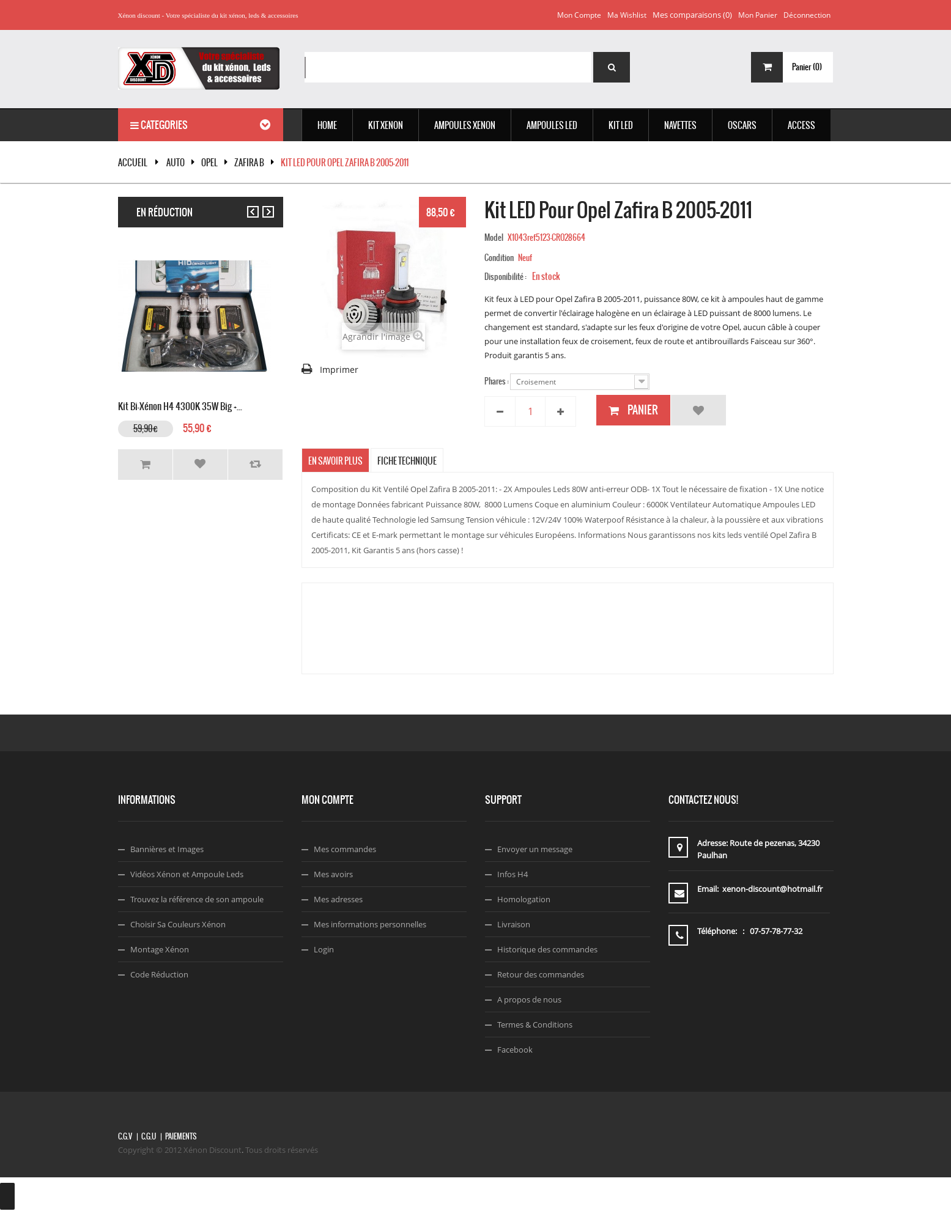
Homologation (523, 899)
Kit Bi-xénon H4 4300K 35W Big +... (180, 405)
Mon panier (757, 15)
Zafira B (249, 162)
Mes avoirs (333, 874)
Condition (499, 257)
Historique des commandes (547, 949)
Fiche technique (407, 461)
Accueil (132, 162)
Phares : (497, 381)
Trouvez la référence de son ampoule (197, 899)
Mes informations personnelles (370, 924)
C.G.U (148, 1136)
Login (324, 949)
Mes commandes (345, 849)
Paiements (180, 1136)
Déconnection (807, 15)
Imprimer (339, 369)
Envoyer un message (534, 849)
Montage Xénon (159, 949)
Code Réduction (159, 974)
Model (493, 237)
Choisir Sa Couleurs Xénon (178, 924)
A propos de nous (529, 999)
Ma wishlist (626, 15)
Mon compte (579, 15)
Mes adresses (338, 899)
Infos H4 (512, 874)
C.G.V (125, 1136)
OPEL (209, 162)
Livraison (513, 924)
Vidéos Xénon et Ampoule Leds (186, 874)
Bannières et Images (167, 849)
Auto (175, 162)
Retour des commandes (540, 974)
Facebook (515, 1049)
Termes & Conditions (534, 1024)
